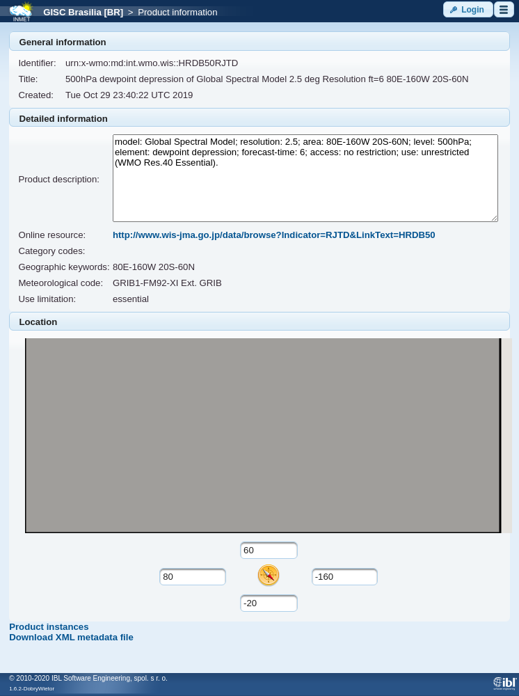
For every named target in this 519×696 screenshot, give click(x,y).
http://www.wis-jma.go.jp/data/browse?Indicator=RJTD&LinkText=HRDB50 (274, 235)
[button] (468, 9)
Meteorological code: (60, 283)
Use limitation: (47, 299)
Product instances (48, 627)
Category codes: (51, 251)
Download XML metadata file (71, 637)
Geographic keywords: (63, 267)
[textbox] (269, 550)
